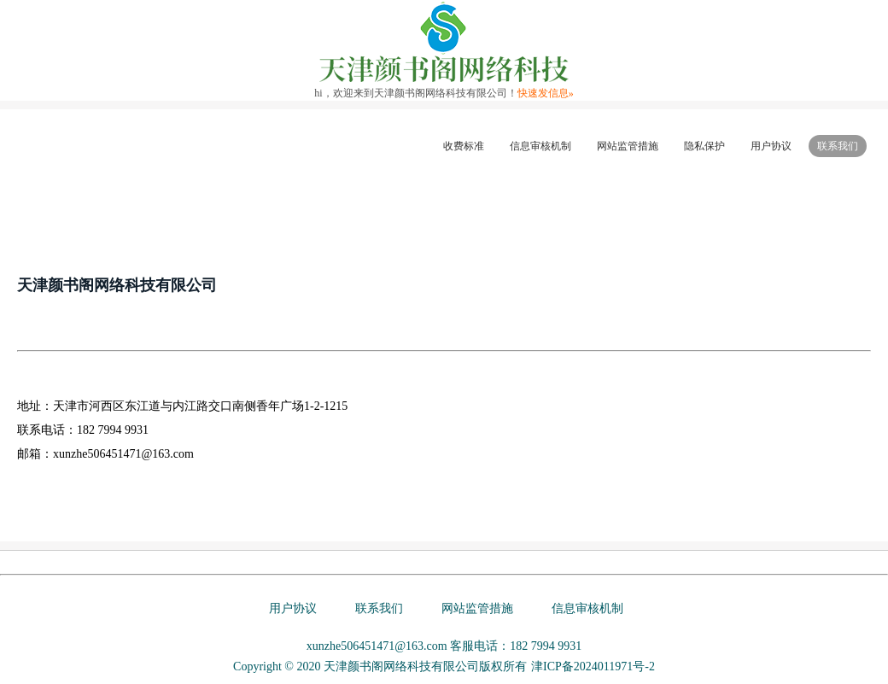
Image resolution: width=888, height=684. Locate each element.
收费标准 (463, 146)
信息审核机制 (540, 146)
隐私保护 (704, 146)
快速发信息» (545, 93)
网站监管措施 (627, 146)
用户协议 (771, 146)
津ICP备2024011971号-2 (593, 666)
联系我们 (837, 146)
